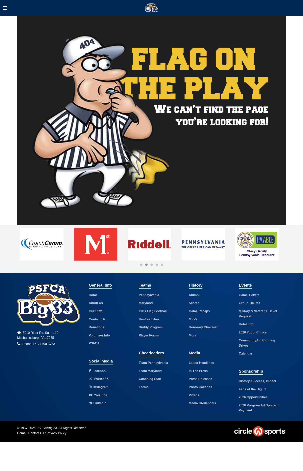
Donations (96, 327)
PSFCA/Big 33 (47, 428)
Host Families (149, 319)
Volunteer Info (99, 335)
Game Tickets (249, 295)
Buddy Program (151, 327)
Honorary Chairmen (203, 327)
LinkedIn (98, 403)
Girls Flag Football (153, 311)
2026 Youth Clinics (253, 332)
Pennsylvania (149, 295)
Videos (194, 395)
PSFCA (94, 343)
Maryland (146, 303)
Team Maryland (150, 371)
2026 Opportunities (253, 397)
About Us (96, 303)
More (192, 335)
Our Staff (95, 311)
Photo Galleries (200, 387)
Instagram (99, 387)
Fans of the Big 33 (252, 389)
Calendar (245, 353)
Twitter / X (99, 379)
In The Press (198, 371)
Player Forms (149, 335)
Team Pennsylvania (153, 362)
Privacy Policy (56, 433)
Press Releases (200, 379)
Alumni (194, 295)
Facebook (98, 371)
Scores (194, 303)
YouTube (98, 395)
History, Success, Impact (257, 381)
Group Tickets (249, 303)
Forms (144, 387)
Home (93, 295)
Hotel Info (246, 324)
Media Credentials (202, 403)
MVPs (193, 319)
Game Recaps (199, 311)
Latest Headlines (201, 362)
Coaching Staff (150, 379)
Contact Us (97, 319)
